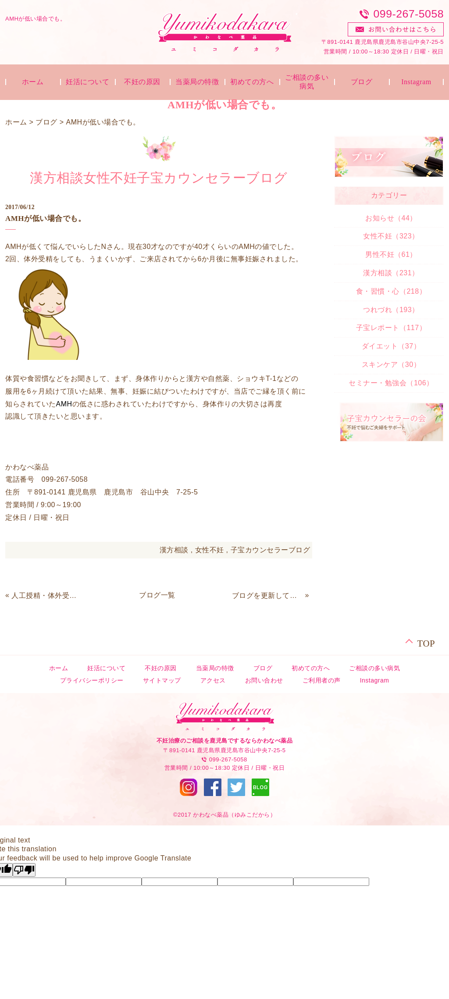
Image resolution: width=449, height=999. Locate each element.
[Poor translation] (24, 870)
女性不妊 (209, 550)
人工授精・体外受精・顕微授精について (46, 595)
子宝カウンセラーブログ (270, 550)
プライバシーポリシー (92, 680)
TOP (426, 642)
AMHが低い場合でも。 (103, 122)
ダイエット (391, 346)
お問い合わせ (264, 680)
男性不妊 (391, 254)
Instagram (416, 81)
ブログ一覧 (157, 595)
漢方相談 (174, 550)
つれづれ (391, 309)
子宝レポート (391, 327)
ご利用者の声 (322, 680)
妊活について (87, 81)
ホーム (33, 81)
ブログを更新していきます (267, 595)
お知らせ (391, 218)
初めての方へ (252, 81)
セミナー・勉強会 (391, 383)
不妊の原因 (142, 81)
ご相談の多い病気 (306, 82)
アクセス (213, 680)
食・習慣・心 (391, 291)
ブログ (362, 81)
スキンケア (391, 364)
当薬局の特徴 (197, 81)
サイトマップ (162, 680)
